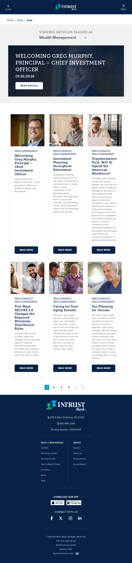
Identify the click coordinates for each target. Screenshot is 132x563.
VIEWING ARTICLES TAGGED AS (66, 32)
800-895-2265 (66, 423)
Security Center (48, 458)
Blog (20, 20)
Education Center (49, 453)
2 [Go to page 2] (54, 387)
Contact (44, 447)
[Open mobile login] (8, 7)
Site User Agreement (66, 541)
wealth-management (26, 150)
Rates (43, 475)
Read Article (29, 85)
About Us (77, 453)
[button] (123, 7)
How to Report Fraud (50, 464)
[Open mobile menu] (123, 7)
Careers (76, 447)
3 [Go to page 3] (61, 387)
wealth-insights (62, 150)
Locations (45, 469)
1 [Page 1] (46, 387)
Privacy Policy (79, 458)
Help (43, 480)
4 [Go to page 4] (68, 387)
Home (10, 20)
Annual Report (79, 464)
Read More (26, 250)
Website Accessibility (66, 545)
